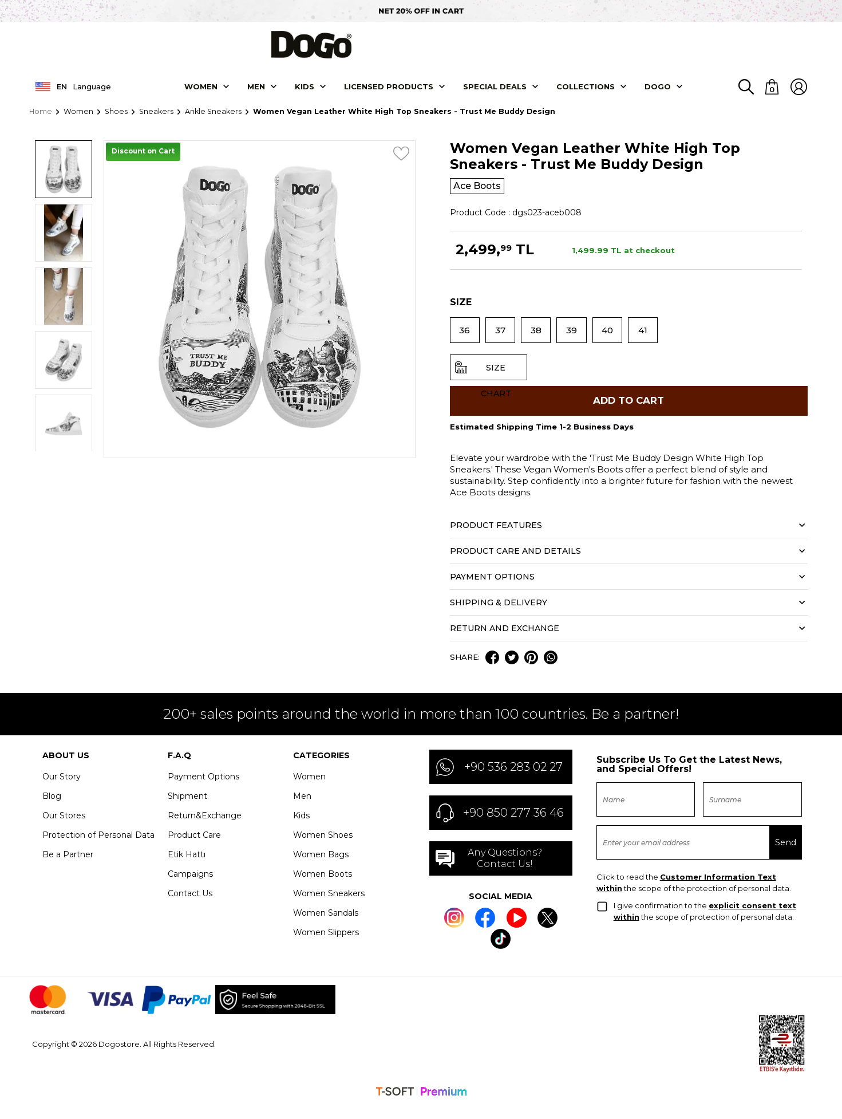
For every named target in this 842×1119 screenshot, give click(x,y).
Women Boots (322, 887)
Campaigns (190, 887)
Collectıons (585, 93)
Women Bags (321, 867)
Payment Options (203, 790)
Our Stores (63, 829)
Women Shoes (323, 848)
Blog (51, 809)
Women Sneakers (329, 906)
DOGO (658, 93)
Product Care (194, 848)
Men (256, 93)
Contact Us (190, 906)
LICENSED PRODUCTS (388, 93)
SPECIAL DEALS (495, 93)
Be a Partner (67, 867)
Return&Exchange (205, 829)
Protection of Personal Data (98, 848)
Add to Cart (628, 411)
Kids (301, 829)
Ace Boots (480, 193)
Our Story (61, 790)
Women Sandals (325, 926)
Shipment (187, 809)
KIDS (304, 93)
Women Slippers (326, 945)
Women (201, 93)
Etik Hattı (186, 867)
